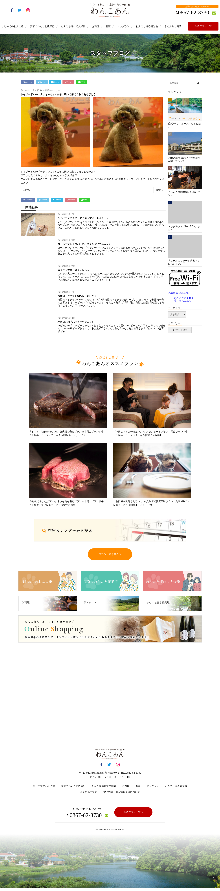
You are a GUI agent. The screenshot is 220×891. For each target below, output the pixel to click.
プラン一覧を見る (110, 557)
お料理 (95, 26)
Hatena (55, 82)
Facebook (27, 82)
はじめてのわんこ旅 (13, 26)
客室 (108, 26)
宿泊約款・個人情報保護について (121, 795)
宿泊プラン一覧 (203, 26)
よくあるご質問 (173, 26)
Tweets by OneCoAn (178, 293)
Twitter (42, 82)
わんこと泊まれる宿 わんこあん (184, 299)
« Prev (26, 190)
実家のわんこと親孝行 (42, 26)
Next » (159, 190)
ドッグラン (123, 26)
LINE (81, 82)
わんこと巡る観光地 (147, 26)
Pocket (68, 82)
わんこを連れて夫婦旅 (73, 26)
